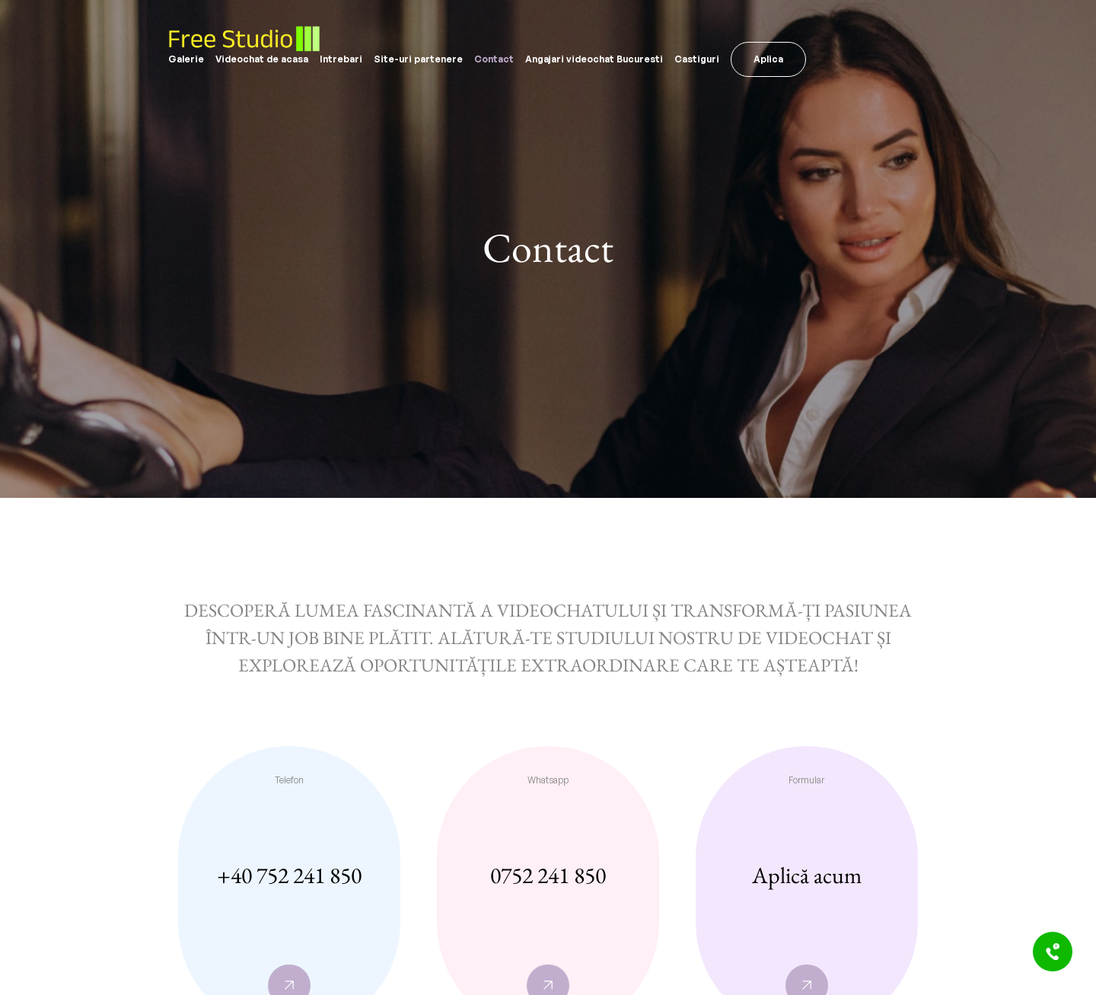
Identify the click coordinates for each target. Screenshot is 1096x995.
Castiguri (696, 59)
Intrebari (341, 59)
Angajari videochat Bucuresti (594, 59)
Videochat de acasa (261, 59)
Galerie (186, 59)
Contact (494, 59)
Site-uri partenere (418, 59)
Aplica (768, 59)
